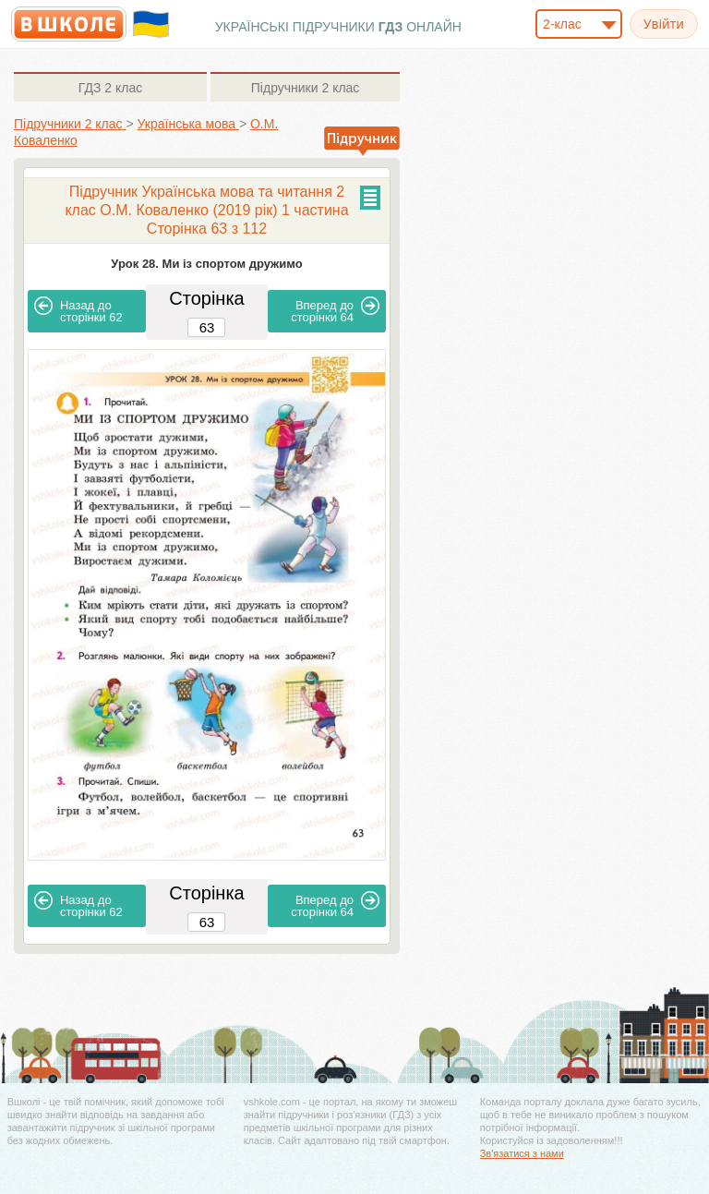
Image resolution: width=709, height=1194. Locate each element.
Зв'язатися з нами (522, 1153)
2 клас (110, 87)
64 (335, 310)
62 (78, 310)
